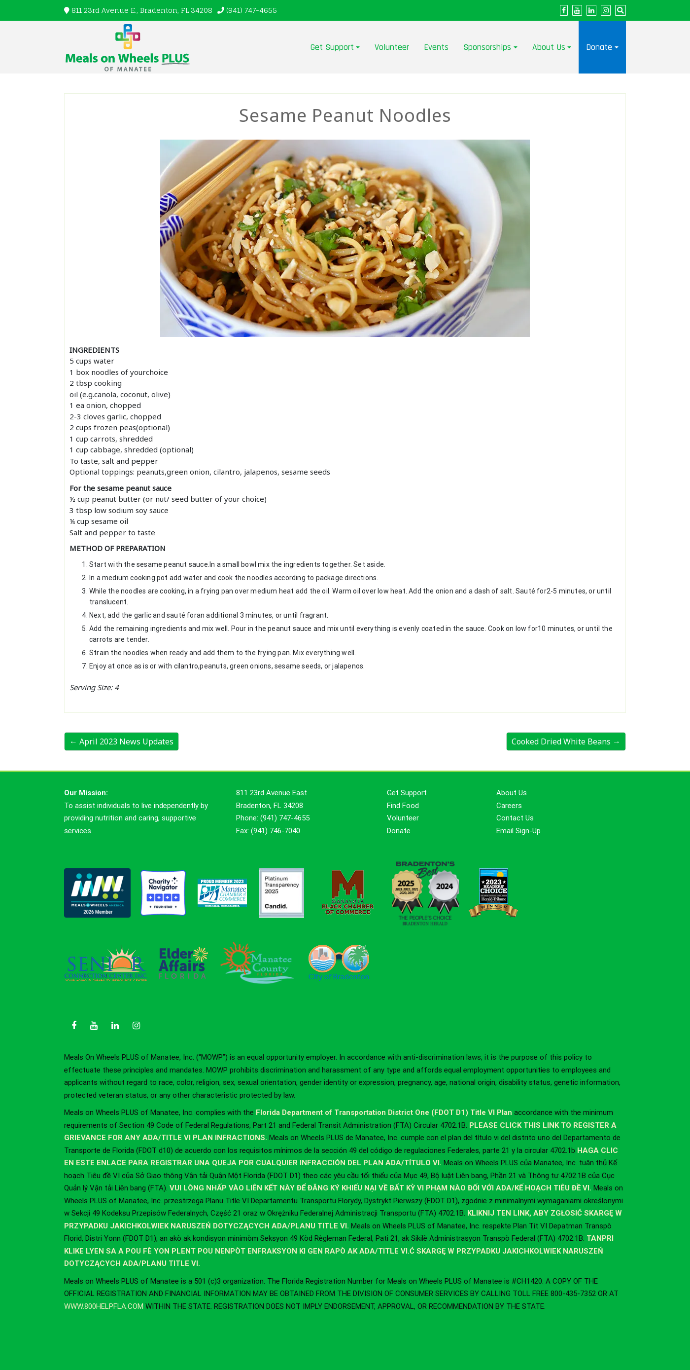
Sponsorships (487, 47)
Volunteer (392, 47)
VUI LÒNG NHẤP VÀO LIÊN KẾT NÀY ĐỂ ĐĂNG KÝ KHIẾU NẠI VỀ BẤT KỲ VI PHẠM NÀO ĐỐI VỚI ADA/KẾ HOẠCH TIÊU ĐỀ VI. (381, 1188)
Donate (599, 47)
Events (436, 47)
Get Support (332, 47)
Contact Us (515, 818)
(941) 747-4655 (251, 10)
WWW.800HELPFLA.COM (103, 1306)
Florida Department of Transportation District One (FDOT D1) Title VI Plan (384, 1112)
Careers (509, 805)
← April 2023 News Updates (121, 741)
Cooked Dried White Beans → (566, 741)
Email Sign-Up (518, 830)
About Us (548, 47)
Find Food (403, 805)
